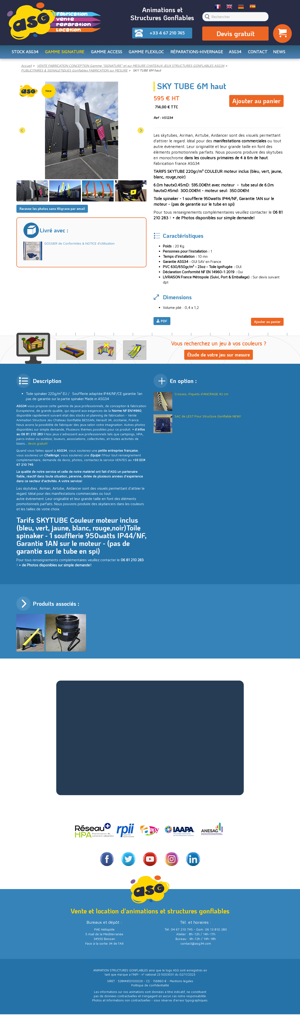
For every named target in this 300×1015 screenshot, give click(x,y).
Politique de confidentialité (150, 986)
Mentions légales (181, 982)
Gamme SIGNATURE (64, 53)
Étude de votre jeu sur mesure (218, 355)
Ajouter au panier (256, 101)
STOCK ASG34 (25, 53)
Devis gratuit (236, 34)
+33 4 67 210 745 (167, 33)
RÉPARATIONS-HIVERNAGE (196, 53)
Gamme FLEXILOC (146, 53)
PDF (162, 323)
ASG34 (235, 53)
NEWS (279, 53)
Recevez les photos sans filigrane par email (52, 210)
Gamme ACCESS (106, 53)
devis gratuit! (38, 444)
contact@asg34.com (195, 944)
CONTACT (257, 53)
